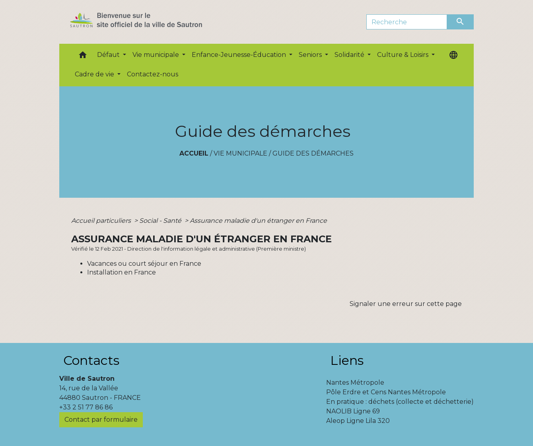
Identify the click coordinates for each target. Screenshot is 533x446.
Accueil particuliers (101, 220)
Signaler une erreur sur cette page (406, 304)
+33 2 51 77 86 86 (86, 407)
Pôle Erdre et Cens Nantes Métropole (386, 392)
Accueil (193, 153)
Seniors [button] (311, 54)
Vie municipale (240, 153)
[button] (83, 56)
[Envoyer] (460, 21)
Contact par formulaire (101, 419)
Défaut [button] (109, 54)
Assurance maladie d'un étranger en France (258, 220)
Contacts (91, 360)
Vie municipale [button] (156, 54)
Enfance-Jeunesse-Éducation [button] (240, 54)
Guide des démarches (313, 153)
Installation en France (121, 272)
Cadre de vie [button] (95, 74)
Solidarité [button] (350, 54)
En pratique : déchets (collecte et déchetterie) (400, 401)
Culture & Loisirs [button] (403, 54)
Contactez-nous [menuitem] (152, 74)
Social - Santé (161, 220)
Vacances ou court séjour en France (144, 263)
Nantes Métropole (355, 382)
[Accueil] (150, 22)
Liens (347, 360)
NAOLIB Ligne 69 (353, 411)
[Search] (406, 21)
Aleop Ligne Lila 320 (358, 421)
